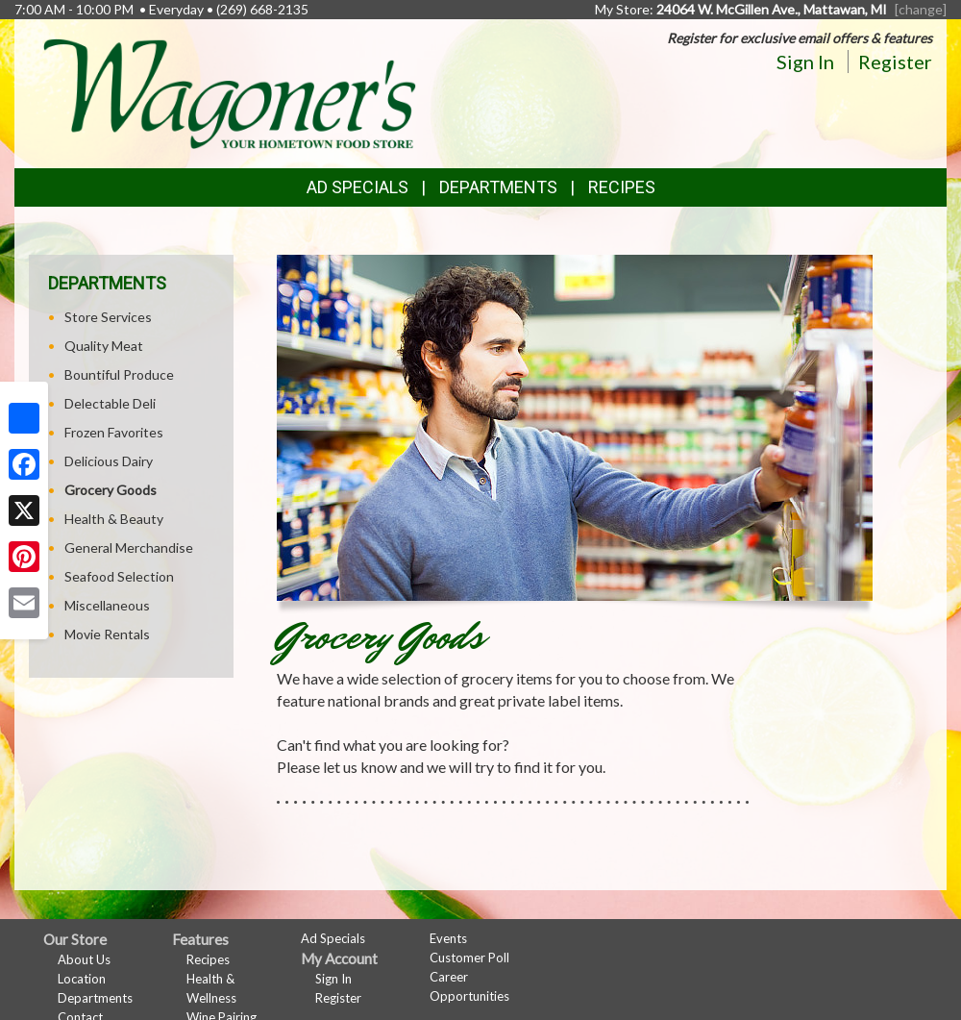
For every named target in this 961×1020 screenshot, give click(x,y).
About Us (84, 959)
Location (82, 978)
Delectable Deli (110, 403)
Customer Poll (469, 957)
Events (448, 938)
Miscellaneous (107, 605)
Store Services (108, 317)
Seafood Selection (119, 576)
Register (895, 61)
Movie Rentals (107, 634)
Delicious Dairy (108, 461)
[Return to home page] (229, 92)
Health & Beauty (113, 518)
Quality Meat (103, 345)
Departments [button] (498, 187)
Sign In (805, 61)
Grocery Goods (110, 490)
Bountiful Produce (119, 374)
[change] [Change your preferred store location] (921, 9)
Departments (95, 998)
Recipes (621, 187)
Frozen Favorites (113, 432)
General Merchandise (128, 547)
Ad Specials (357, 187)
